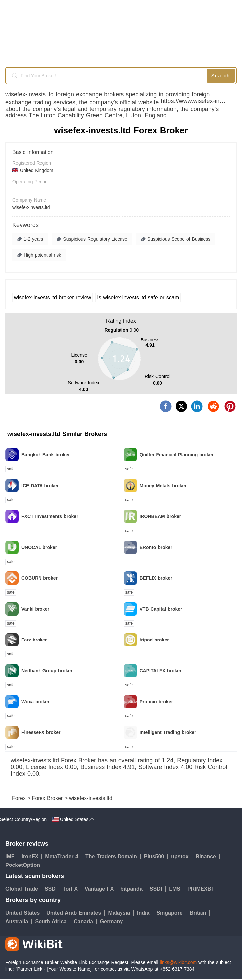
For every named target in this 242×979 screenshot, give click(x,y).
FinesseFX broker (41, 732)
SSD (52, 889)
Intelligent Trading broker (168, 732)
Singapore (171, 913)
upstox (181, 856)
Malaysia (121, 913)
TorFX (72, 889)
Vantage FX (101, 889)
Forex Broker (48, 798)
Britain (200, 913)
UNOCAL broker (39, 547)
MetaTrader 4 (63, 856)
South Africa (52, 921)
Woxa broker (35, 701)
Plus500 (156, 856)
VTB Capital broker (161, 609)
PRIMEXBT (201, 889)
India (145, 913)
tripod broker (154, 639)
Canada (85, 921)
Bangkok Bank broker (45, 454)
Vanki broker (35, 609)
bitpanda (133, 889)
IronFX (32, 856)
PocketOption (22, 865)
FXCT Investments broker (49, 516)
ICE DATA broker (40, 485)
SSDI (158, 889)
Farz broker (34, 639)
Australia (18, 921)
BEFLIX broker (156, 578)
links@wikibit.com (178, 962)
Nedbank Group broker (46, 670)
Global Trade (23, 889)
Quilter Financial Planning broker (177, 454)
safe (11, 469)
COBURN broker (39, 578)
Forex (19, 798)
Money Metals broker (163, 485)
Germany (111, 921)
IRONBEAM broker (160, 516)
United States (24, 913)
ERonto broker (156, 547)
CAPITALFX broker (161, 670)
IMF (11, 856)
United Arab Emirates (75, 913)
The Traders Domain (113, 856)
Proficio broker (156, 701)
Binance (208, 856)
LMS (176, 889)
